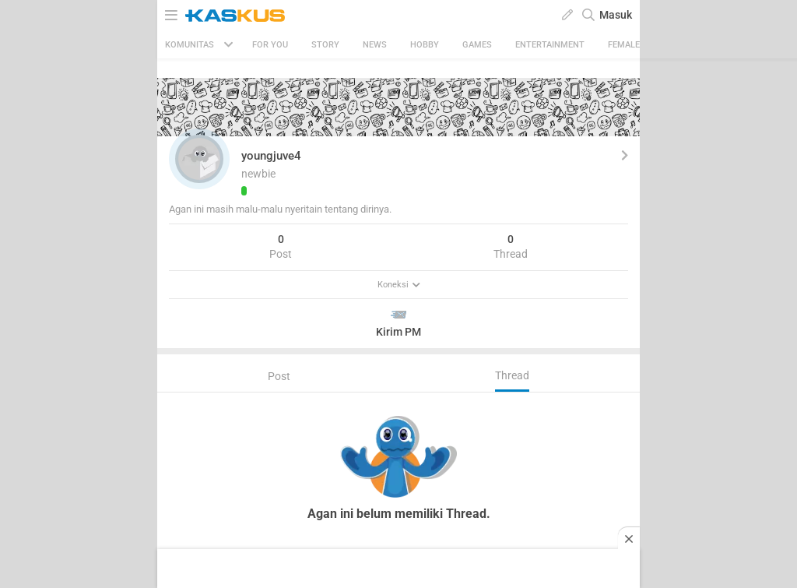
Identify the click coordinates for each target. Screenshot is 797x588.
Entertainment (550, 45)
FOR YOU (270, 45)
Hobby (424, 45)
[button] (199, 159)
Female (624, 45)
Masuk (615, 15)
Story (325, 45)
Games (477, 45)
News (375, 45)
